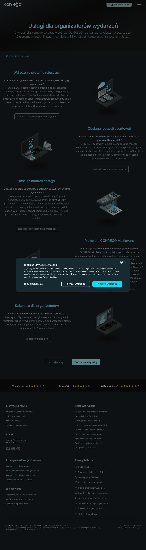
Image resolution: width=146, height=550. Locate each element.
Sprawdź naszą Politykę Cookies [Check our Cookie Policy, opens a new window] (43, 277)
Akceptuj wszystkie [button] (107, 284)
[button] (33, 284)
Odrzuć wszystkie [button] (76, 284)
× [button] (125, 262)
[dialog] (73, 275)
